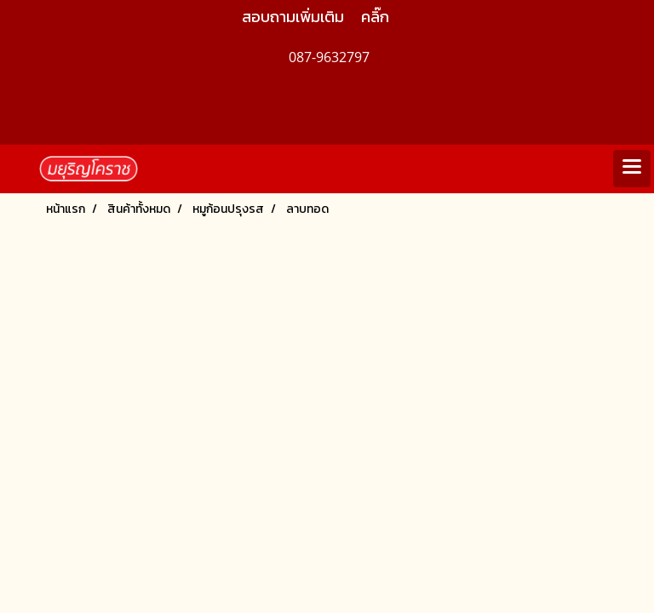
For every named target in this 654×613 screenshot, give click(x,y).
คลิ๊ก (375, 16)
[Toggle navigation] (632, 168)
